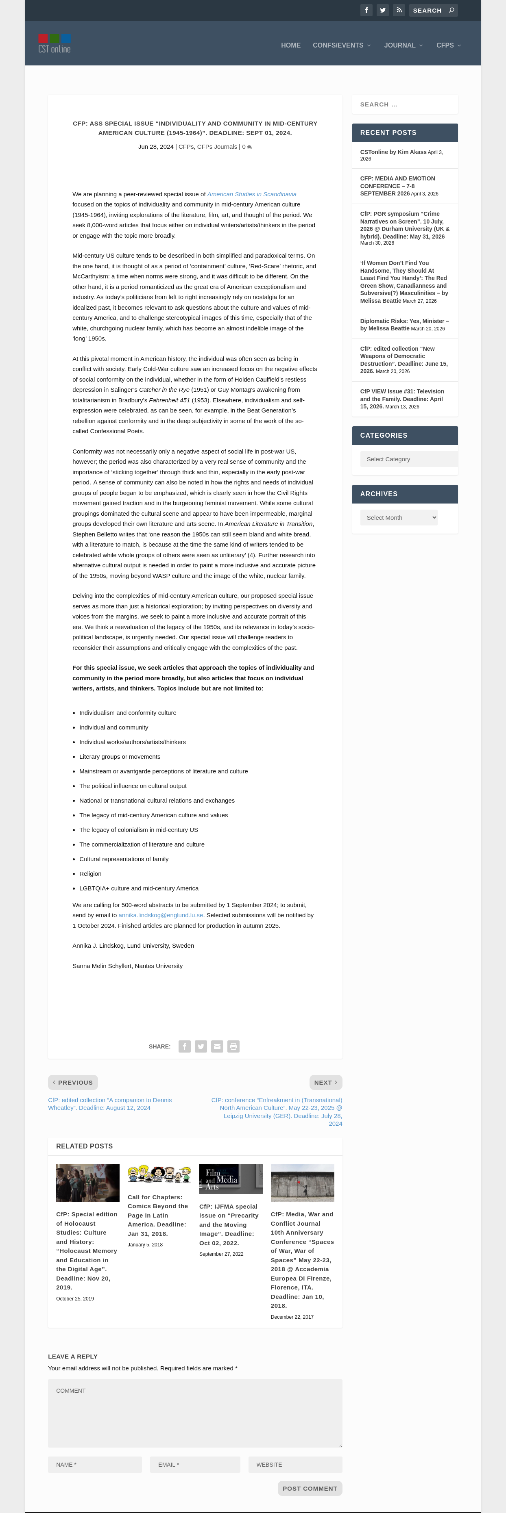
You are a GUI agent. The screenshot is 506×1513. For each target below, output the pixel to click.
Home (291, 40)
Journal (400, 40)
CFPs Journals (217, 128)
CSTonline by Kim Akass (393, 134)
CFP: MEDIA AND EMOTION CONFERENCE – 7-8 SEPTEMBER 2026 (397, 168)
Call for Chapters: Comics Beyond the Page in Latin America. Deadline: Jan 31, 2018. (158, 1197)
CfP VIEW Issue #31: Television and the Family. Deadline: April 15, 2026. (402, 381)
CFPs (186, 128)
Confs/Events (338, 40)
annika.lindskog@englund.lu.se (161, 897)
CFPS (445, 40)
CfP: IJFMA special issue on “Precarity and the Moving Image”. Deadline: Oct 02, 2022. (229, 1207)
